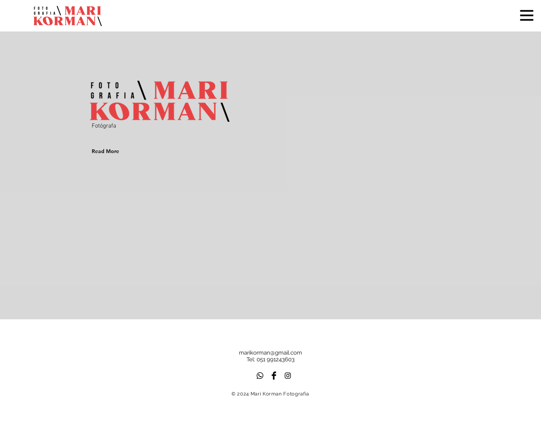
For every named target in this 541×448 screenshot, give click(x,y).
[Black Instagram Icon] (288, 375)
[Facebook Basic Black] (274, 375)
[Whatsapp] (260, 375)
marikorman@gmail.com (270, 352)
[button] (526, 15)
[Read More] (115, 151)
